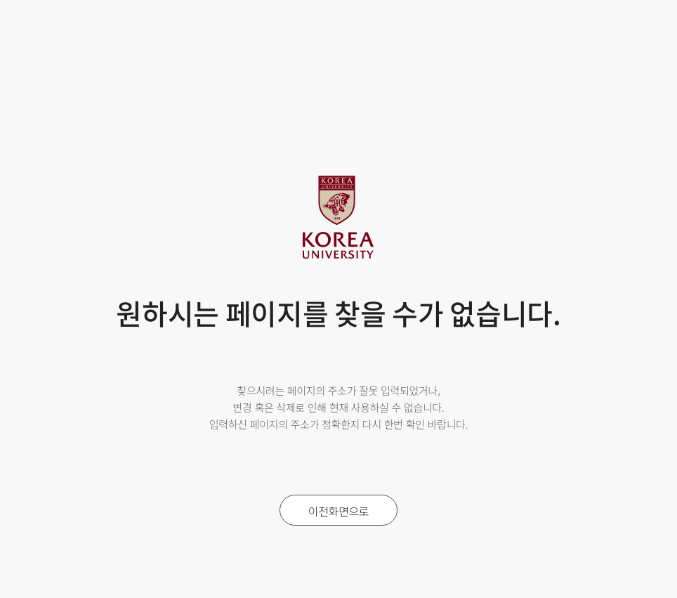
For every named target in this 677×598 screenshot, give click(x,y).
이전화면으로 (338, 510)
